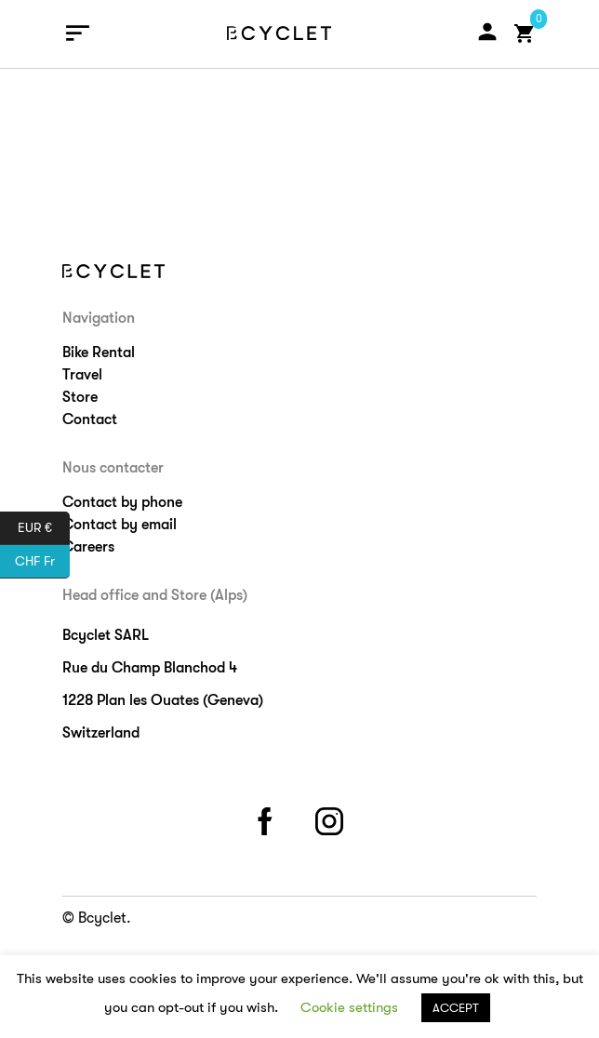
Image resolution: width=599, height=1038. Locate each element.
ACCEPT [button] (456, 1008)
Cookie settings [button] (349, 1007)
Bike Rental (98, 352)
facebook (268, 818)
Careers (88, 547)
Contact (89, 419)
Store (80, 397)
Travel (82, 374)
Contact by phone (122, 502)
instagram (332, 818)
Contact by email (119, 524)
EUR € (44, 528)
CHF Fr (42, 562)
